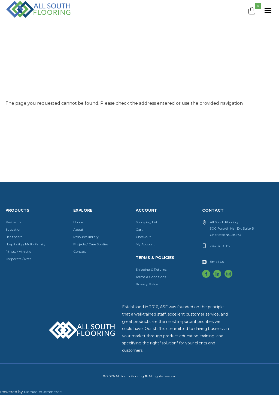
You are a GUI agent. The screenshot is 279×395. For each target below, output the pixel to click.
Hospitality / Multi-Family (25, 244)
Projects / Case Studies (90, 244)
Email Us (217, 262)
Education (13, 229)
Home (78, 222)
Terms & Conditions (151, 277)
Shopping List (146, 222)
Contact (79, 251)
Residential (13, 222)
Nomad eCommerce (43, 392)
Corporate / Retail (19, 259)
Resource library (86, 237)
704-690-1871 (221, 246)
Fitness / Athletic (18, 251)
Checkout (143, 237)
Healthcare (13, 237)
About (78, 229)
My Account (145, 244)
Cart (139, 229)
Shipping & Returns (151, 269)
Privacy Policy (147, 284)
